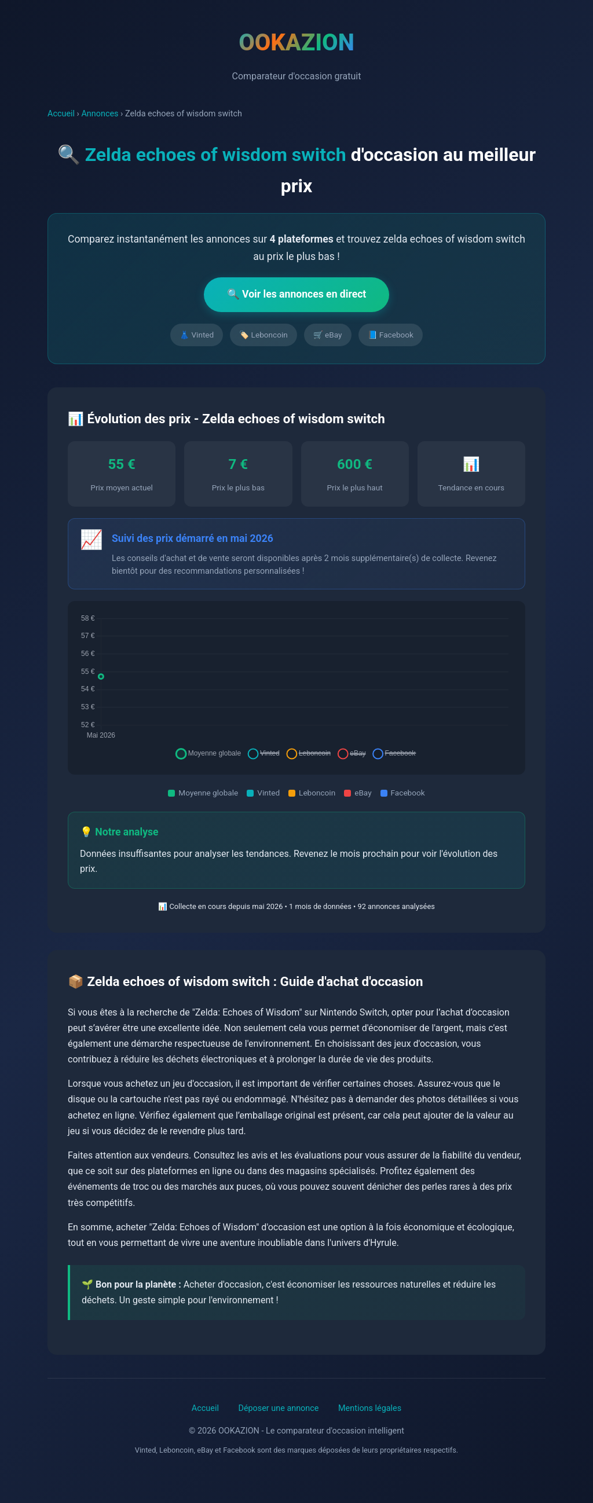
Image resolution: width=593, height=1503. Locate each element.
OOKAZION (296, 42)
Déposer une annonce (278, 1408)
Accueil (61, 114)
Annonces (99, 114)
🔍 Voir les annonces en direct (297, 294)
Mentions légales (369, 1408)
